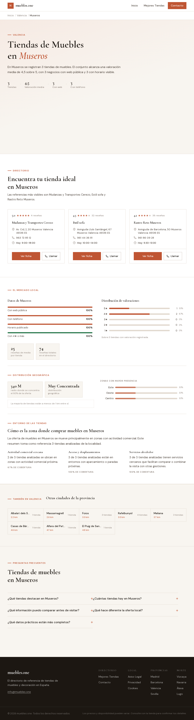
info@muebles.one (19, 691)
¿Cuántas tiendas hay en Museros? (117, 599)
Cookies (133, 688)
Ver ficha (26, 256)
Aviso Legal (135, 676)
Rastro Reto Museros (147, 223)
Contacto (177, 5)
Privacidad (134, 682)
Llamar (51, 256)
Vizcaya (181, 676)
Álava (180, 688)
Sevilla (154, 694)
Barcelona (157, 682)
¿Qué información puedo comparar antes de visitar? (43, 610)
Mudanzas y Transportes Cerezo (32, 223)
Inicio (134, 5)
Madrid (155, 676)
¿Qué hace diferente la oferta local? (118, 610)
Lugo (180, 694)
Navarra (181, 682)
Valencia (22, 15)
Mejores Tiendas (154, 5)
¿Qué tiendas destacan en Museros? (33, 599)
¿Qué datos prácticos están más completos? (39, 622)
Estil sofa (78, 223)
